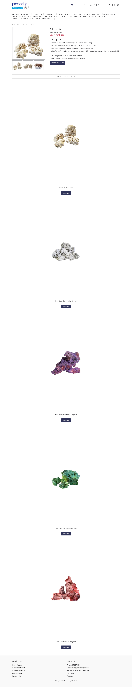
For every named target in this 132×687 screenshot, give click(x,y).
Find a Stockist (17, 665)
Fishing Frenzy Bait (44, 19)
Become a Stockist (106, 5)
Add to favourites (57, 63)
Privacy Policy (17, 676)
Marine (77, 17)
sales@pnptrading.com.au (80, 667)
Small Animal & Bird (23, 19)
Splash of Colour (81, 14)
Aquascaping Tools (63, 17)
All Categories (23, 14)
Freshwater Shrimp (42, 17)
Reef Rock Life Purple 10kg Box (66, 414)
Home (13, 14)
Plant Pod (38, 14)
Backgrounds (89, 17)
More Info (66, 193)
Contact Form (17, 673)
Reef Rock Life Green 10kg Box (66, 528)
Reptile (101, 17)
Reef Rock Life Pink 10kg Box (66, 641)
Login (94, 5)
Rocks (60, 14)
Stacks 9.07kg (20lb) (66, 187)
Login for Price (57, 34)
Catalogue (85, 5)
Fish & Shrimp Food (22, 17)
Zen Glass (96, 14)
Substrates (50, 14)
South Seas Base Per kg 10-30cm (66, 301)
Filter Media (109, 14)
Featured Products (18, 670)
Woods (68, 14)
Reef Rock (25, 24)
